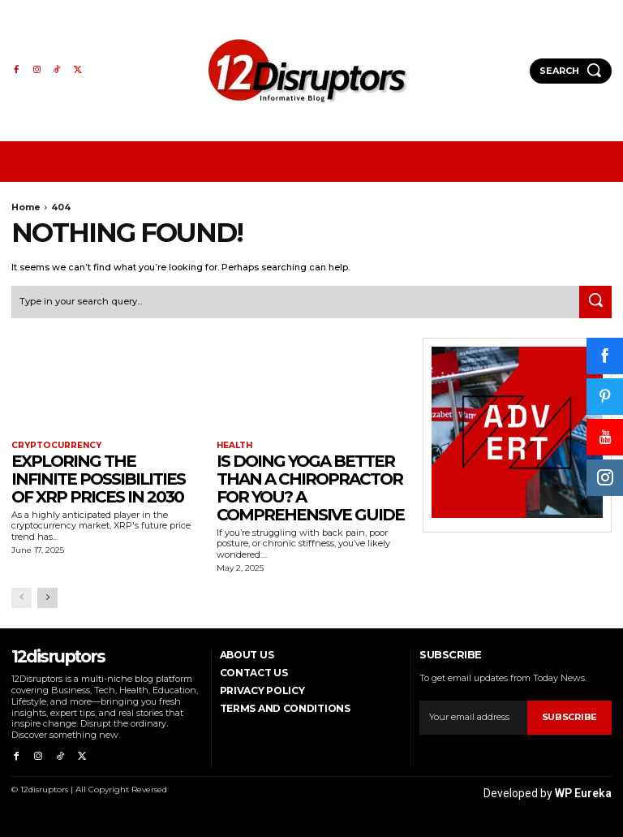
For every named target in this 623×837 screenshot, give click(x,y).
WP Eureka (583, 789)
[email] (472, 717)
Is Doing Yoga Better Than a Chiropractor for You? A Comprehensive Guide (310, 487)
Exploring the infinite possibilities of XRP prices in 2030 (98, 478)
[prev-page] (21, 597)
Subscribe (569, 716)
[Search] (595, 301)
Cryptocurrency (56, 445)
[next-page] (47, 597)
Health (234, 445)
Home (26, 207)
